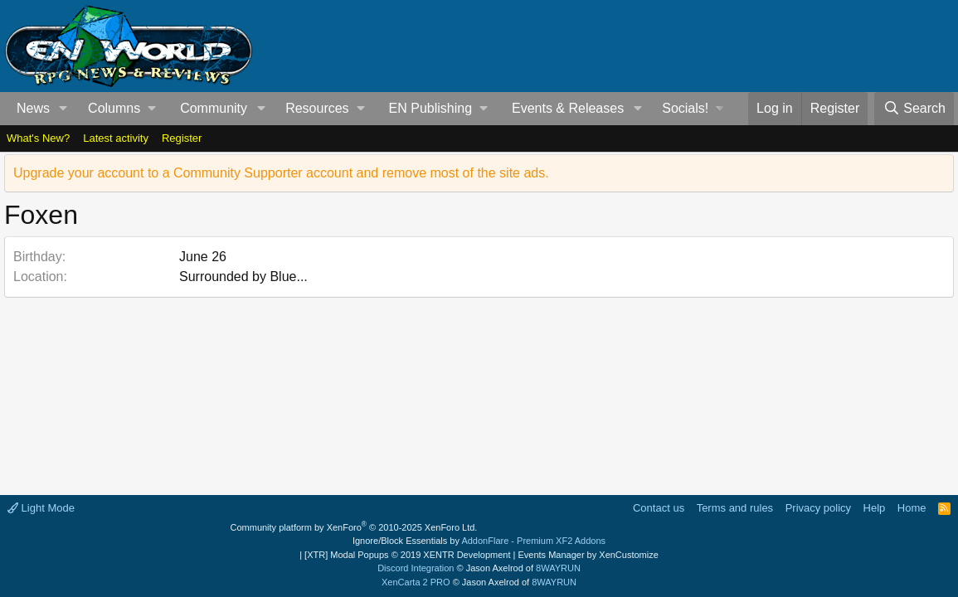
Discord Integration (415, 568)
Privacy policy (818, 508)
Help (874, 508)
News (33, 108)
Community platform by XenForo (354, 527)
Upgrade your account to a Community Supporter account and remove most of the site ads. (281, 173)
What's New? (38, 138)
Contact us (658, 508)
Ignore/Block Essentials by (479, 541)
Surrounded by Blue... (243, 276)
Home (911, 508)
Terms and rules (735, 508)
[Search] (914, 108)
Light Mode (41, 508)
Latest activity (115, 138)
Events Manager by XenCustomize (588, 555)
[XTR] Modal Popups (407, 555)
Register (182, 138)
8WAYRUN (558, 568)
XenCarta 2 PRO (416, 582)
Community (213, 108)
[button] (63, 108)
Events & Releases (568, 108)
